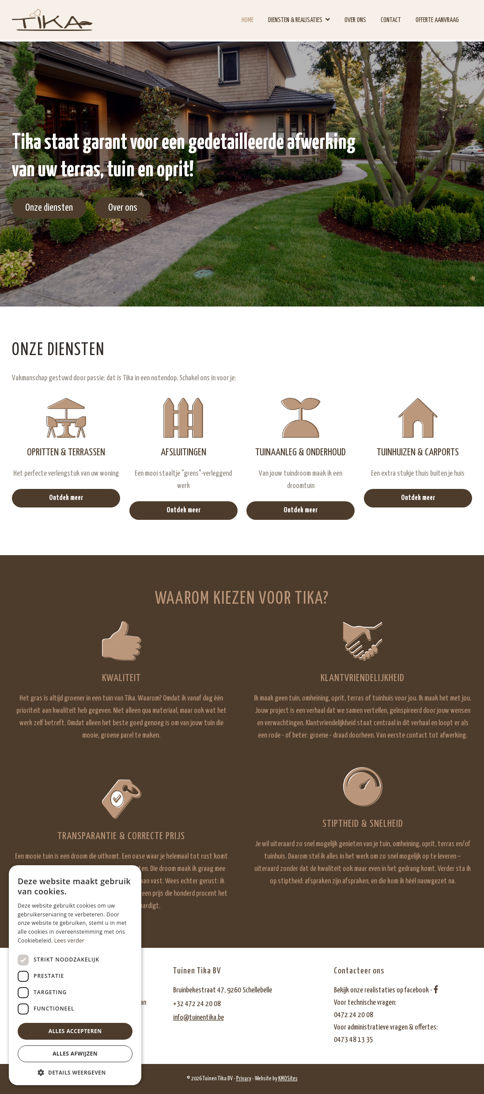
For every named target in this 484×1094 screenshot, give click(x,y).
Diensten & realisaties (295, 20)
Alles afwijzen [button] (75, 1053)
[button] (75, 1072)
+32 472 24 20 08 (197, 1004)
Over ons (355, 20)
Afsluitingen (183, 452)
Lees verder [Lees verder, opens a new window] (69, 940)
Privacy (243, 1079)
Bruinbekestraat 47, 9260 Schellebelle (222, 990)
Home (247, 20)
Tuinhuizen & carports (418, 452)
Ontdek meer (66, 498)
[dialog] (75, 975)
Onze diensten (49, 208)
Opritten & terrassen (66, 452)
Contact (391, 20)
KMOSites (288, 1079)
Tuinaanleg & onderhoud (300, 452)
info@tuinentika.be (198, 1018)
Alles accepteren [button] (75, 1031)
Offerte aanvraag (437, 20)
